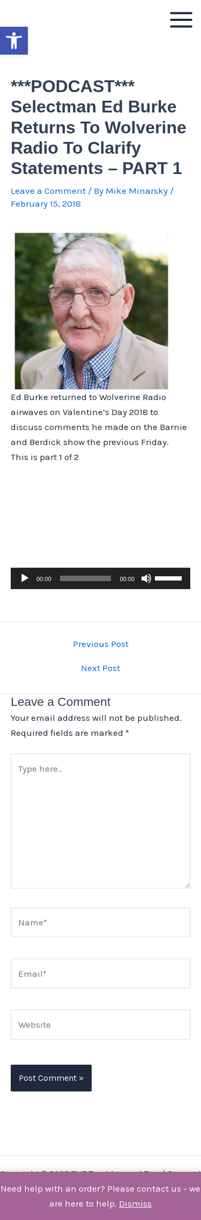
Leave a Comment (48, 190)
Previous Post (101, 644)
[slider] (85, 578)
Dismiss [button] (135, 1203)
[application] (100, 578)
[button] (14, 41)
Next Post (100, 668)
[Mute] (146, 578)
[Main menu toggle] (181, 20)
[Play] (24, 578)
